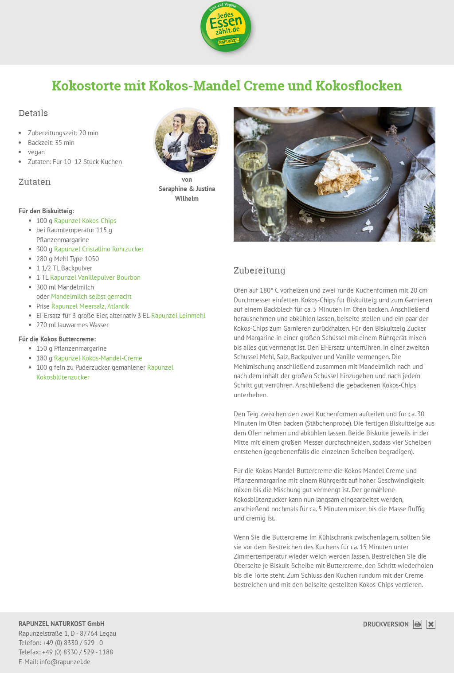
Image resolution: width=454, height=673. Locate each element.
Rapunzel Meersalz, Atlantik (90, 306)
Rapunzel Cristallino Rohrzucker (99, 249)
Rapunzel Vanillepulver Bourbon (95, 277)
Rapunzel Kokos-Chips (85, 220)
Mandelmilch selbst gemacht (91, 296)
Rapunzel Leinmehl (178, 315)
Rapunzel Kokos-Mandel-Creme (98, 358)
